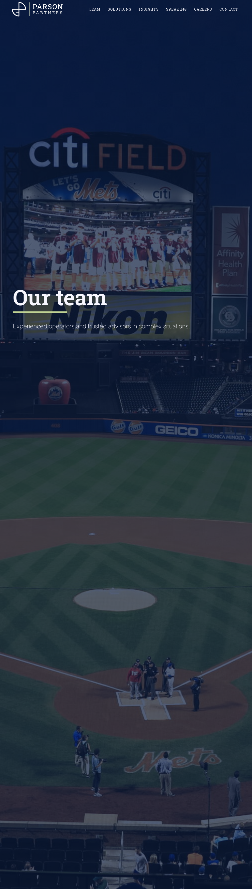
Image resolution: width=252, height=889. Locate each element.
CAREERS (203, 9)
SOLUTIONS (119, 9)
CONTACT (229, 9)
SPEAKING (176, 9)
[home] (37, 9)
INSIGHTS (149, 9)
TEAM (94, 9)
